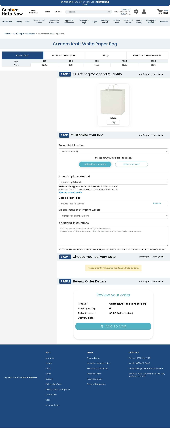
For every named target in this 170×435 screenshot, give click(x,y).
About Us (50, 365)
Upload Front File (69, 205)
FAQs (48, 375)
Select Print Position (71, 152)
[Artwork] (113, 189)
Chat (128, 14)
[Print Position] (113, 158)
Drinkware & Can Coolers (54, 22)
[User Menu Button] (136, 11)
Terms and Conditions (98, 375)
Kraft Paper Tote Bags (24, 40)
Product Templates (96, 391)
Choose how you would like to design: (113, 165)
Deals (47, 11)
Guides (58, 11)
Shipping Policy (94, 380)
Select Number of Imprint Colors (80, 217)
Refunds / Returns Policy (98, 370)
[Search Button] (109, 12)
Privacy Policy (93, 365)
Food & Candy (139, 22)
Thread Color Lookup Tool (58, 396)
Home (7, 40)
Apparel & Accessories (69, 22)
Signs (95, 22)
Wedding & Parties (105, 22)
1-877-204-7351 (122, 11)
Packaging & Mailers (151, 22)
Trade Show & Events (38, 22)
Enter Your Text (132, 171)
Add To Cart (113, 333)
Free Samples (33, 11)
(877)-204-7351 (143, 365)
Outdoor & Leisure (128, 22)
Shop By (19, 22)
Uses (48, 406)
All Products (7, 22)
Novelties (164, 22)
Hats (27, 22)
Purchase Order (94, 386)
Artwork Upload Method (74, 183)
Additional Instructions (74, 230)
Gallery (49, 370)
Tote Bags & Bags (84, 22)
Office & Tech (117, 22)
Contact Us (51, 401)
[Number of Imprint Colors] (113, 223)
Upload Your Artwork (95, 171)
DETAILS (85, 4)
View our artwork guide (70, 199)
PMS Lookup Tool (53, 391)
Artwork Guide (52, 412)
